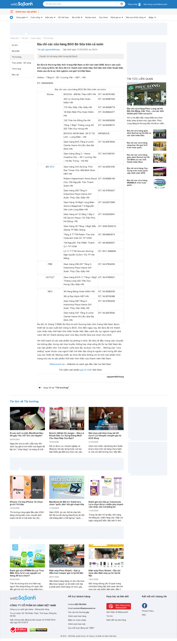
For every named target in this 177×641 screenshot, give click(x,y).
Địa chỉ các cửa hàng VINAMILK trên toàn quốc (137, 182)
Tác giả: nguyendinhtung (48, 49)
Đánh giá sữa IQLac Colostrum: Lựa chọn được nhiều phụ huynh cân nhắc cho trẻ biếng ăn (106, 504)
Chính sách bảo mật (76, 624)
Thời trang (16, 69)
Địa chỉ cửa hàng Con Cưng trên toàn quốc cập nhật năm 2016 (137, 170)
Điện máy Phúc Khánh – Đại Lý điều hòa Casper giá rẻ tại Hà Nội (66, 571)
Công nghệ (20, 17)
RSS (144, 615)
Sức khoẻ (103, 17)
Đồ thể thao (63, 17)
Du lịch (15, 45)
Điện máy (49, 17)
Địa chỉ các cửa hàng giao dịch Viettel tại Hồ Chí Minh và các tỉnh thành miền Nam (138, 158)
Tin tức (25, 38)
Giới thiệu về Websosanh (117, 612)
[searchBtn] (122, 3)
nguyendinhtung (115, 376)
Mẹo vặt (15, 75)
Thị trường (48, 38)
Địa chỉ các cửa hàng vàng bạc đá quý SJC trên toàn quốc (137, 145)
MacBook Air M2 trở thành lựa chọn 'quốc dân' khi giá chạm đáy (66, 503)
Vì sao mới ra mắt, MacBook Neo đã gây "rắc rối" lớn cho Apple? (26, 434)
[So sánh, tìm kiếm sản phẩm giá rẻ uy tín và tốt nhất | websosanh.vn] (21, 4)
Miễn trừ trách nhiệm (77, 620)
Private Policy (148, 611)
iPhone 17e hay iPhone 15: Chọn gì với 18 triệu (26, 503)
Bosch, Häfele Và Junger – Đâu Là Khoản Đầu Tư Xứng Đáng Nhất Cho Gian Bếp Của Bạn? (66, 435)
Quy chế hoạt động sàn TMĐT (81, 628)
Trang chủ (14, 38)
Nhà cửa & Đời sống (134, 17)
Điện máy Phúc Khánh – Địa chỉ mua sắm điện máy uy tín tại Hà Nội (104, 573)
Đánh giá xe (116, 17)
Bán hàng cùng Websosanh (155, 4)
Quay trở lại (56, 387)
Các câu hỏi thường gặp (78, 612)
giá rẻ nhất (86, 369)
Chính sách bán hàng (77, 616)
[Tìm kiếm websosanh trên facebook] (144, 605)
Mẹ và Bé (76, 17)
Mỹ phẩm (16, 51)
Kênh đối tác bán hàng (116, 620)
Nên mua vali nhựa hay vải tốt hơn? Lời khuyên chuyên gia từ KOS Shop (105, 435)
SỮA (52, 166)
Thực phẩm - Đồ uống (21, 63)
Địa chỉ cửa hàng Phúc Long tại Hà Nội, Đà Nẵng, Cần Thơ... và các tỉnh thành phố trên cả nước (145, 111)
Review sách (90, 17)
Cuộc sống (35, 17)
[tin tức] (11, 17)
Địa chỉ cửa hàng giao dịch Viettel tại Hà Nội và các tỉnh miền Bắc (139, 133)
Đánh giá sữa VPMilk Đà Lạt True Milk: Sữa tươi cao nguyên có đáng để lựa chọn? (27, 573)
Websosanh (56, 364)
